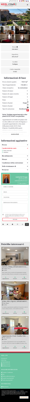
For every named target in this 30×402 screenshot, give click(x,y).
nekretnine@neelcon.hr (21, 180)
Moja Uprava (5, 386)
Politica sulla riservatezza (8, 376)
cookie (18, 391)
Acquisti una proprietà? (8, 378)
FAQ (3, 374)
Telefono (6, 197)
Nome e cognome (8, 186)
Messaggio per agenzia (10, 202)
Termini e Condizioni (7, 372)
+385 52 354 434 (5, 364)
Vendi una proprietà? (7, 380)
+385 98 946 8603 (23, 179)
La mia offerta (23, 183)
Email (5, 192)
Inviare (15, 219)
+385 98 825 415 (13, 1)
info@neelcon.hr (5, 366)
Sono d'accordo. (24, 397)
